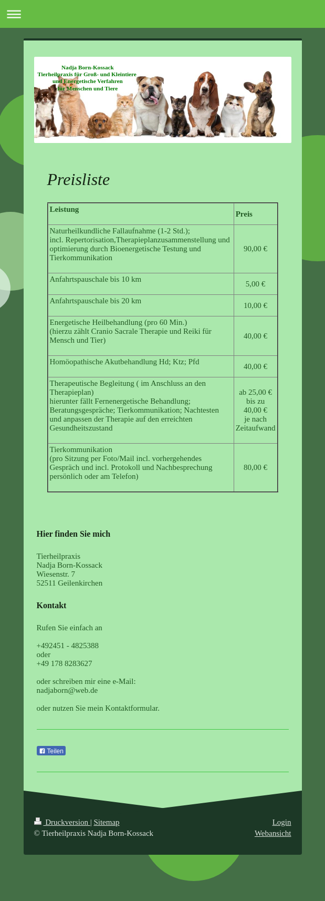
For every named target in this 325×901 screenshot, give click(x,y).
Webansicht (273, 833)
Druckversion (62, 822)
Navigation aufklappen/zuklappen (162, 14)
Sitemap (106, 822)
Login (281, 822)
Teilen (51, 751)
